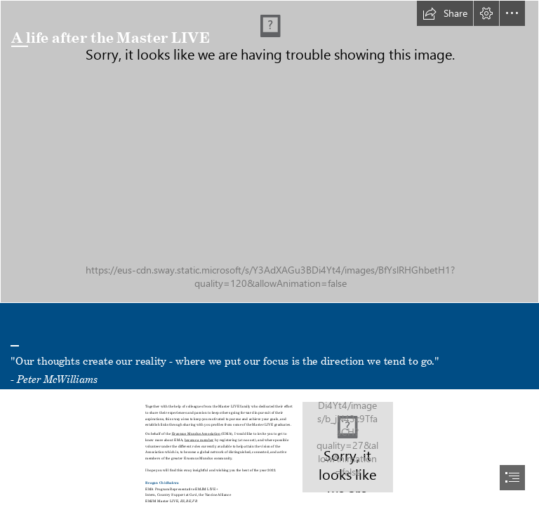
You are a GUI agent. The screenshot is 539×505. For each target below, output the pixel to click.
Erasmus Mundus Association (196, 433)
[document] (269, 252)
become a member (199, 439)
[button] (445, 13)
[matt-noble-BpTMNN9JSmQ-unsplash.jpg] (269, 151)
